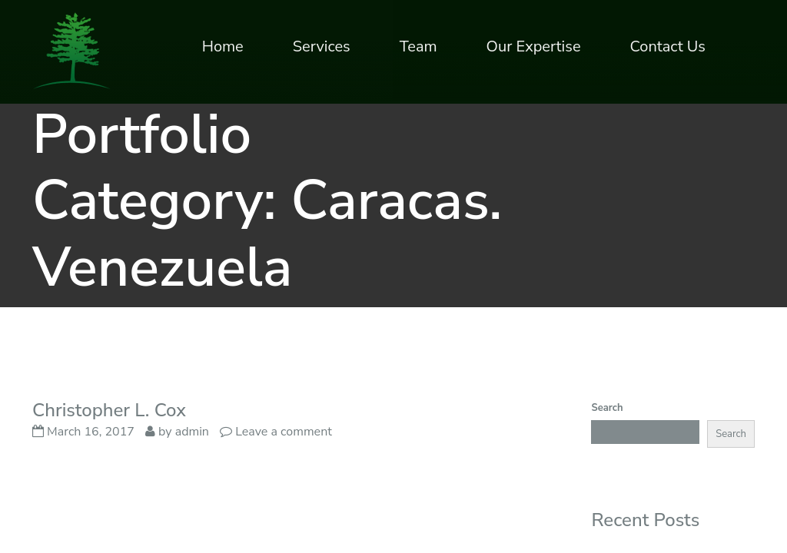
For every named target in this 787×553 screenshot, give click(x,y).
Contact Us (668, 46)
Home (223, 46)
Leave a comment (283, 431)
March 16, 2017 (83, 431)
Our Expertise (533, 46)
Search (607, 408)
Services (321, 46)
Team (418, 46)
